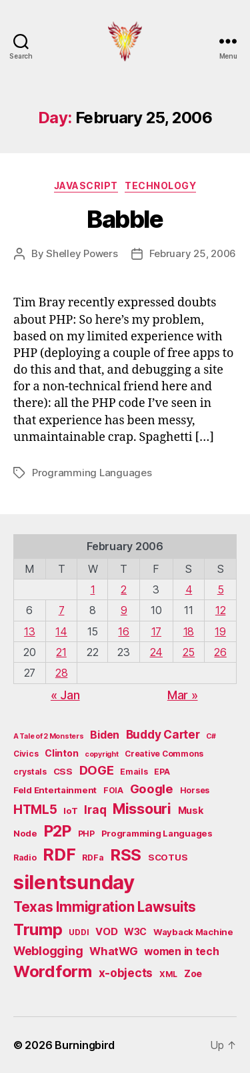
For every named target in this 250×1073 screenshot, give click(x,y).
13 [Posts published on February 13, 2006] (29, 631)
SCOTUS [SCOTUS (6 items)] (167, 857)
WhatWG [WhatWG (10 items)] (113, 951)
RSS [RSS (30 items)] (125, 855)
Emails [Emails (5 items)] (133, 772)
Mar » (182, 695)
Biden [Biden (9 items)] (104, 735)
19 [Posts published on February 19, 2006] (220, 631)
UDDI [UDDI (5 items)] (79, 932)
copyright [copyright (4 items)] (102, 754)
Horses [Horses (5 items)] (194, 790)
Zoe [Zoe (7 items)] (193, 973)
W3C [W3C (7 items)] (135, 931)
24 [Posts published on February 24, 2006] (156, 652)
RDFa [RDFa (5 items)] (92, 858)
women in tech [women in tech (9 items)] (181, 951)
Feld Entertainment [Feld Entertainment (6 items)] (55, 790)
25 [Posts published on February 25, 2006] (189, 652)
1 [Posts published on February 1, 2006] (93, 589)
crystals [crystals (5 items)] (30, 772)
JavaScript (86, 185)
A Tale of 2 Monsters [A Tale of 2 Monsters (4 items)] (48, 736)
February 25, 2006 (193, 253)
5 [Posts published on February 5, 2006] (220, 589)
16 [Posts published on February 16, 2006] (123, 631)
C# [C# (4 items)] (210, 736)
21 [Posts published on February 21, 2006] (61, 652)
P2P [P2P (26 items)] (57, 831)
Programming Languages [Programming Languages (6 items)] (157, 833)
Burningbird (85, 1045)
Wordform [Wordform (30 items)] (52, 971)
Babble (125, 219)
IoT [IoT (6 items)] (70, 810)
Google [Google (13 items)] (151, 788)
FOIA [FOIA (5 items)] (113, 790)
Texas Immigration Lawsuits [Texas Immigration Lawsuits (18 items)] (104, 906)
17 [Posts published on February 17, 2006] (156, 631)
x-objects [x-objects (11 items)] (126, 973)
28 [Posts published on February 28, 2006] (61, 672)
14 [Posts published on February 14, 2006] (61, 631)
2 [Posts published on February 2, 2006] (124, 589)
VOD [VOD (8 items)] (106, 932)
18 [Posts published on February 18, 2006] (188, 631)
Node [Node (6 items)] (25, 833)
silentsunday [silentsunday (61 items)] (74, 882)
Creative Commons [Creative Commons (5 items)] (164, 754)
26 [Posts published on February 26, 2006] (220, 652)
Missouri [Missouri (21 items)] (142, 808)
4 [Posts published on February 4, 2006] (189, 589)
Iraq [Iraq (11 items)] (95, 810)
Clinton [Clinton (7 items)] (61, 753)
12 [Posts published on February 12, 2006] (220, 610)
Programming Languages (92, 472)
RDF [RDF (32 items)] (59, 855)
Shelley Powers (81, 253)
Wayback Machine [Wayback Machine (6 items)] (193, 931)
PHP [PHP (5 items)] (86, 834)
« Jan (65, 695)
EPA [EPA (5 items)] (161, 772)
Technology (160, 185)
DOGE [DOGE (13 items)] (96, 770)
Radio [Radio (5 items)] (25, 858)
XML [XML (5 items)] (168, 974)
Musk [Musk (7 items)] (190, 810)
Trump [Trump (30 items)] (38, 929)
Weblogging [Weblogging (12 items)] (48, 951)
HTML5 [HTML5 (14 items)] (35, 809)
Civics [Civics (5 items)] (25, 754)
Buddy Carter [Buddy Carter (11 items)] (163, 734)
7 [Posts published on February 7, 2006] (62, 610)
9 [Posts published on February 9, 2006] (124, 610)
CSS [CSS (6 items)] (63, 771)
